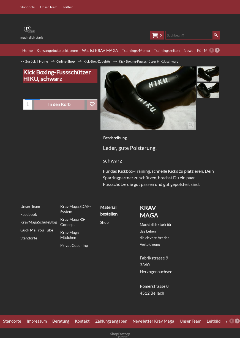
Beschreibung (115, 137)
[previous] (211, 50)
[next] (217, 50)
